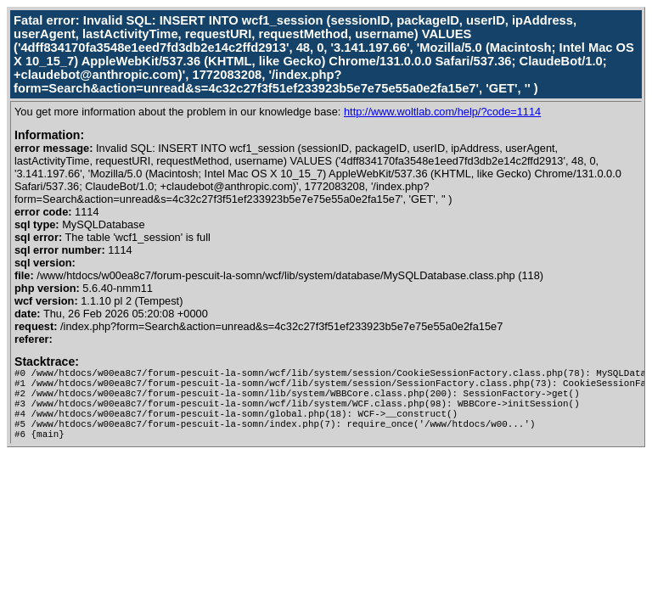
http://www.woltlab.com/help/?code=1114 (442, 111)
